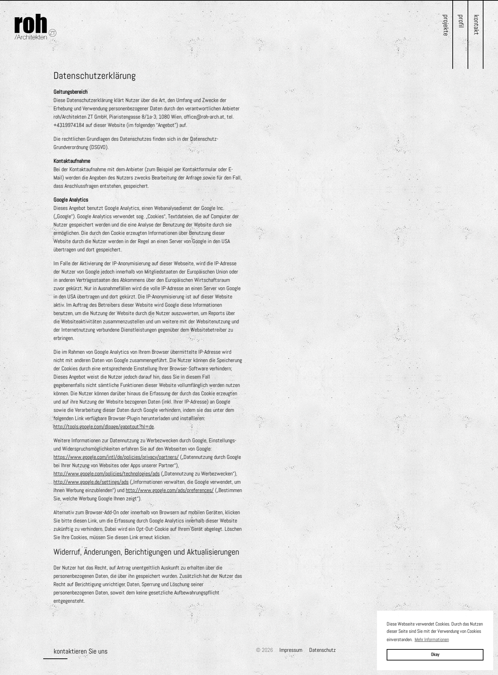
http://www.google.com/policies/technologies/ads (107, 473)
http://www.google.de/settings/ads (91, 482)
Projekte (446, 25)
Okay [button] (435, 654)
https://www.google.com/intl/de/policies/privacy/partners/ (116, 457)
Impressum (290, 650)
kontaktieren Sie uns (81, 651)
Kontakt (476, 25)
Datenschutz (322, 650)
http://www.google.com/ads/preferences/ (170, 490)
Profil (461, 21)
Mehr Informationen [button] (432, 639)
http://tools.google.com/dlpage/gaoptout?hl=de (104, 426)
